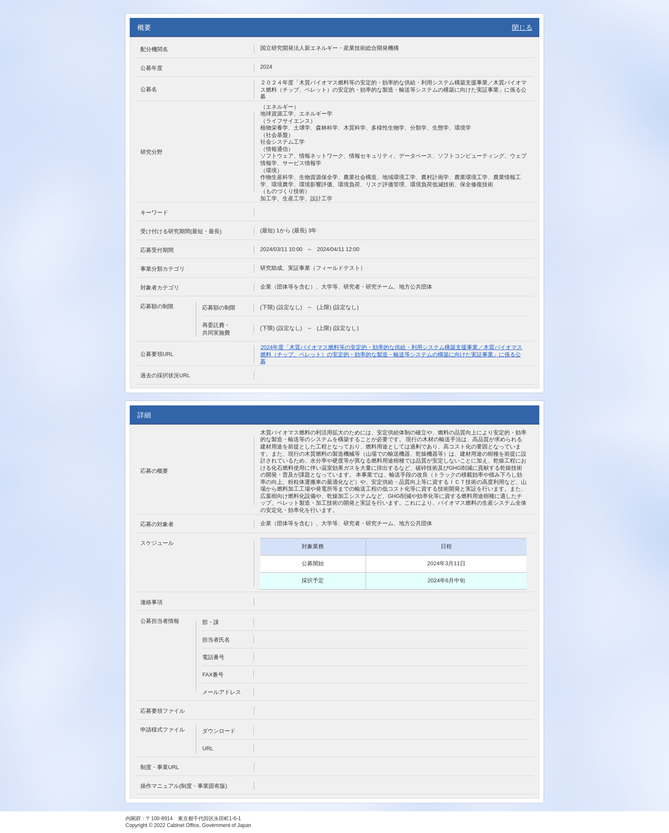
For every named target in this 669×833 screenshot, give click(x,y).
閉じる (522, 27)
